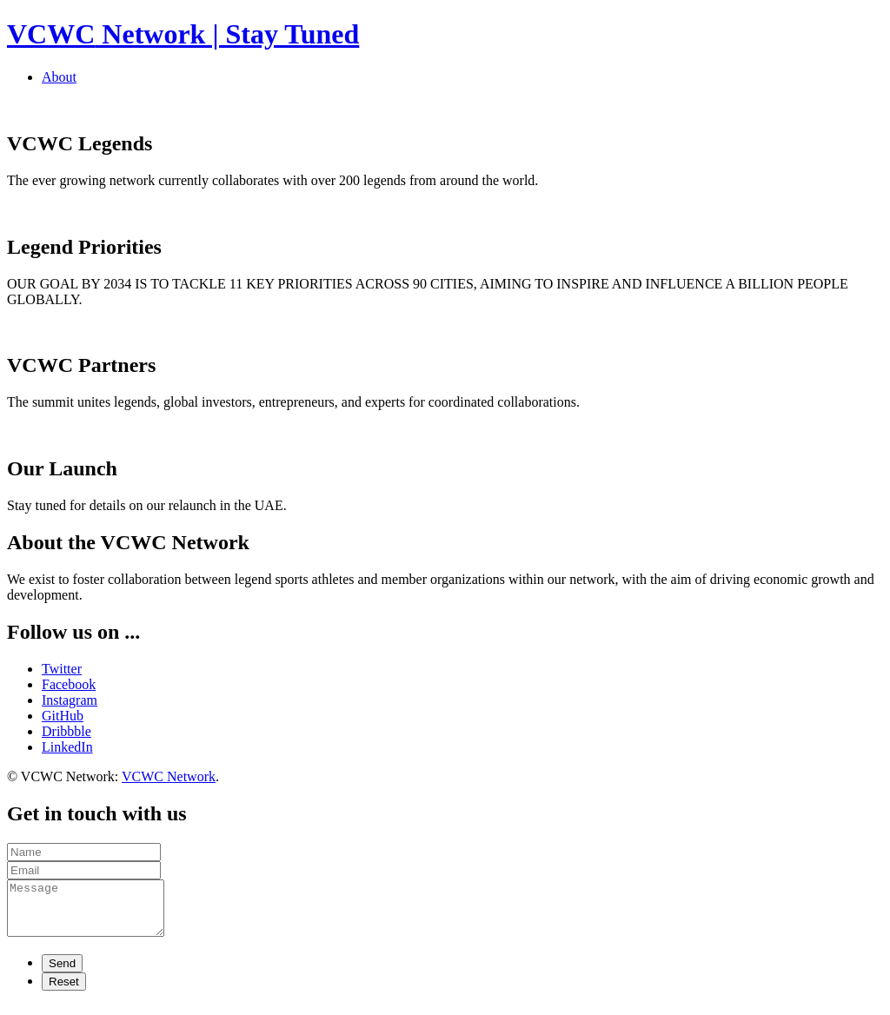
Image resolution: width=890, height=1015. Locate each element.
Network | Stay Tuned (183, 34)
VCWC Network (169, 776)
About (59, 77)
